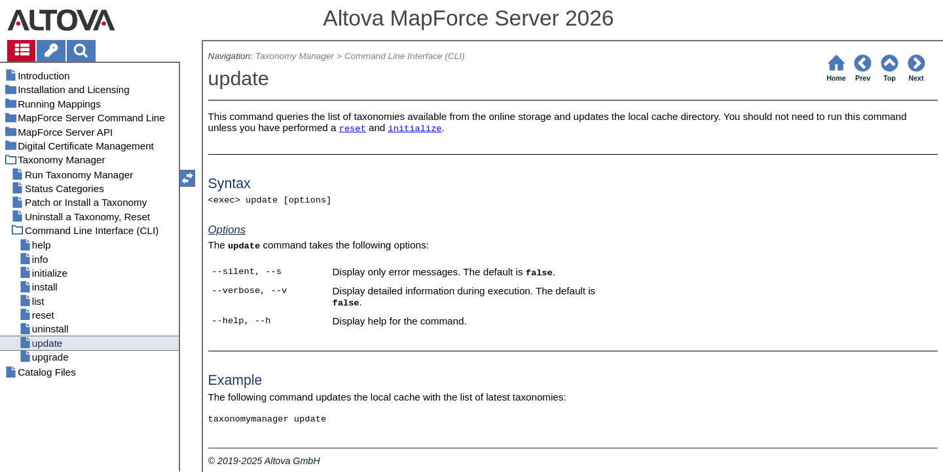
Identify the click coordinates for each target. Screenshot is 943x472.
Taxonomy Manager (294, 56)
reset (352, 129)
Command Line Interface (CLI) (404, 56)
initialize (415, 129)
